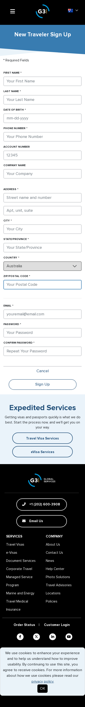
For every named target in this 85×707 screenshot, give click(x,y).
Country (10, 257)
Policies (51, 601)
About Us (53, 544)
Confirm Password (17, 343)
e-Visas (11, 552)
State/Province (15, 239)
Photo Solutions (58, 577)
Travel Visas (15, 544)
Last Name (11, 91)
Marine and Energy (20, 593)
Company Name (14, 165)
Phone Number (14, 128)
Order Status (24, 625)
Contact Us (54, 552)
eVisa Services (42, 452)
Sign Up (42, 384)
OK (42, 689)
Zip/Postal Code (15, 276)
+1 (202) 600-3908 (41, 504)
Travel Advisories (59, 585)
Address (9, 189)
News (50, 561)
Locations (53, 593)
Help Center (55, 569)
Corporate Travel (19, 569)
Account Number (16, 147)
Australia (14, 266)
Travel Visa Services (42, 438)
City (6, 220)
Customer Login (57, 625)
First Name (11, 73)
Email (7, 306)
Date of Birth (13, 110)
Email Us (32, 521)
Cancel (42, 371)
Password (11, 324)
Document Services (21, 561)
